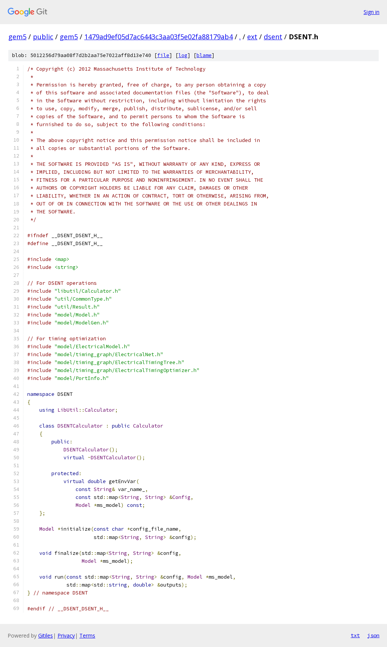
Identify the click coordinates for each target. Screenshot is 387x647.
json (373, 635)
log (182, 55)
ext (252, 36)
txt (355, 635)
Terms (87, 635)
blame (204, 55)
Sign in (371, 11)
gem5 (17, 36)
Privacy (66, 635)
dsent (273, 36)
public (43, 36)
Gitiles (45, 635)
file (163, 55)
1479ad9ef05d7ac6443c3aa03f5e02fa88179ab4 (158, 36)
